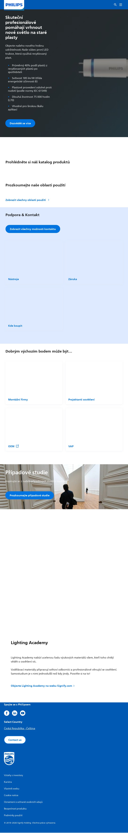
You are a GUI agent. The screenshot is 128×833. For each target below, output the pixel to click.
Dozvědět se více (20, 123)
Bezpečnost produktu (15, 809)
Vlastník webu (11, 789)
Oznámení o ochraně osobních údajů (23, 802)
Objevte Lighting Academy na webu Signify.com (43, 686)
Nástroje (13, 279)
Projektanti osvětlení (81, 400)
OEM (13, 446)
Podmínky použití (13, 816)
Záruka (72, 279)
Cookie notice (11, 796)
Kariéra (8, 782)
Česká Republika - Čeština (19, 729)
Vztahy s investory (13, 776)
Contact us (15, 740)
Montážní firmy (18, 400)
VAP (71, 446)
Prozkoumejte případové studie (30, 495)
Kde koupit (15, 326)
